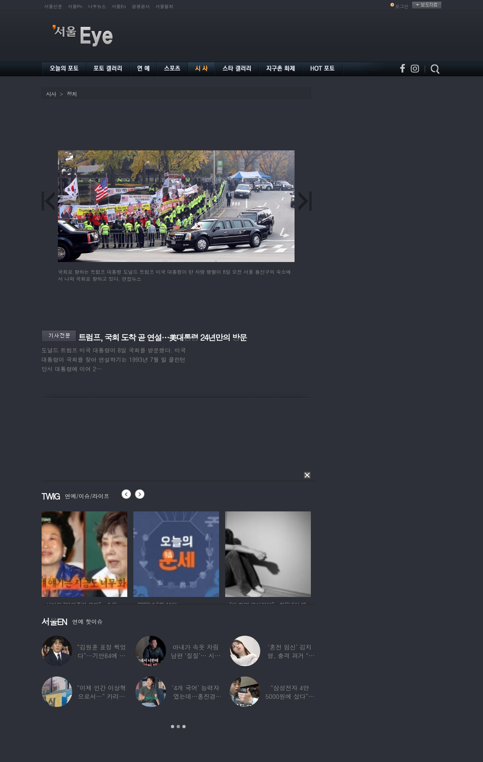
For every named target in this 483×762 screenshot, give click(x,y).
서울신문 (53, 6)
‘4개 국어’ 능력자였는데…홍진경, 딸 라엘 (195, 696)
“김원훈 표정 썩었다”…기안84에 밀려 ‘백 (101, 655)
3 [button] (184, 726)
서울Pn (75, 6)
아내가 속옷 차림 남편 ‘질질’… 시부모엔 (195, 655)
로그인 (402, 6)
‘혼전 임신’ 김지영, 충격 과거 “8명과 (289, 655)
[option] (84, 553)
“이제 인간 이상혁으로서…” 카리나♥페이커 (101, 696)
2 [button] (178, 726)
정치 (72, 94)
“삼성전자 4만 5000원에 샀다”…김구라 (289, 696)
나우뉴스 (97, 6)
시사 (51, 94)
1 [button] (172, 726)
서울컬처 (164, 6)
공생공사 (141, 6)
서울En (119, 6)
